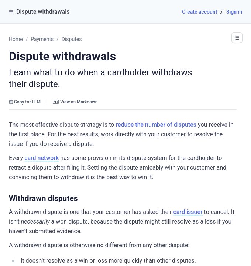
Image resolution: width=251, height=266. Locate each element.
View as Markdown (75, 102)
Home (16, 39)
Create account (199, 12)
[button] (81, 198)
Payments (42, 39)
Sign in (234, 12)
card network (41, 157)
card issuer (187, 211)
